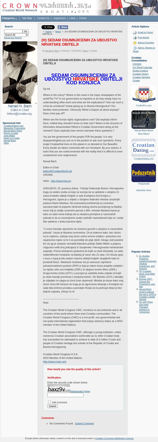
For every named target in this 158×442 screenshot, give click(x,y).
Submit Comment (84, 423)
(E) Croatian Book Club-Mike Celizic (147, 274)
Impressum (59, 18)
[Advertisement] (143, 223)
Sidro (6, 143)
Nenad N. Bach (52, 51)
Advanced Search (13, 37)
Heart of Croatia (12, 138)
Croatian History (140, 74)
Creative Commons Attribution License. (114, 438)
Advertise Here (143, 190)
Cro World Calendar (142, 67)
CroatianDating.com (13, 126)
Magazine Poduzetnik (14, 128)
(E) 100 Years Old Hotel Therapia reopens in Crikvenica (146, 307)
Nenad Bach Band (13, 130)
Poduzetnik (143, 183)
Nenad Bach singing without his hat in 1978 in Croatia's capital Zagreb (147, 294)
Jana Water (9, 135)
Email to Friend (145, 32)
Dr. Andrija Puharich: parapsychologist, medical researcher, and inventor (148, 262)
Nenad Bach (10, 140)
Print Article (143, 37)
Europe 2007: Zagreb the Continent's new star (147, 283)
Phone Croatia (11, 133)
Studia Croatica (140, 70)
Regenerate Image (80, 391)
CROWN (136, 64)
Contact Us (43, 18)
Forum (83, 18)
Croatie (136, 80)
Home (48, 31)
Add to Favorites (146, 42)
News (58, 31)
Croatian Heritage (141, 77)
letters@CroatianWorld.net (57, 171)
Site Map (27, 18)
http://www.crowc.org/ (54, 361)
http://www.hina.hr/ (61, 181)
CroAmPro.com (143, 105)
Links (72, 18)
